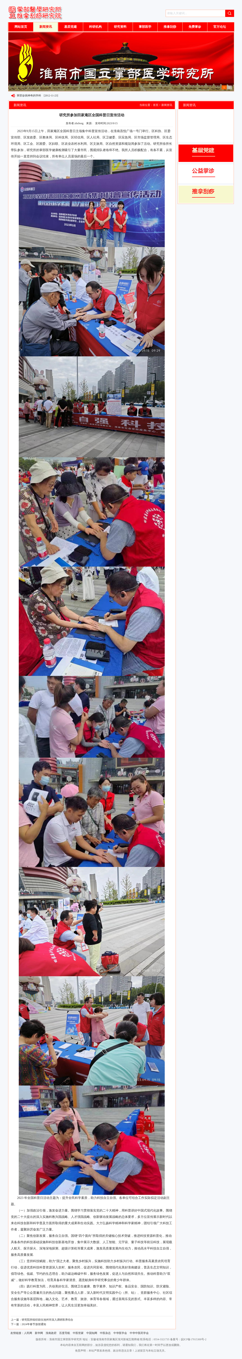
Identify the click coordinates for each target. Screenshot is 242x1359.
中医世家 (78, 1333)
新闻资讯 (45, 26)
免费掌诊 (194, 26)
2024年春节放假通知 (34, 1324)
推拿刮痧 (170, 26)
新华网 (39, 1333)
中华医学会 (120, 1333)
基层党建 (70, 26)
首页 (155, 105)
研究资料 (120, 26)
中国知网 (91, 1333)
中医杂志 (105, 1333)
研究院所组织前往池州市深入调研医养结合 (47, 1319)
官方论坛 (219, 26)
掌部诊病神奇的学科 (29, 95)
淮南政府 (51, 1333)
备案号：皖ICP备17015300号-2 (188, 1339)
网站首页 (20, 26)
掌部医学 (145, 26)
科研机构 (95, 26)
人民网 (28, 1333)
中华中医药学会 (139, 1333)
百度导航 (64, 1333)
